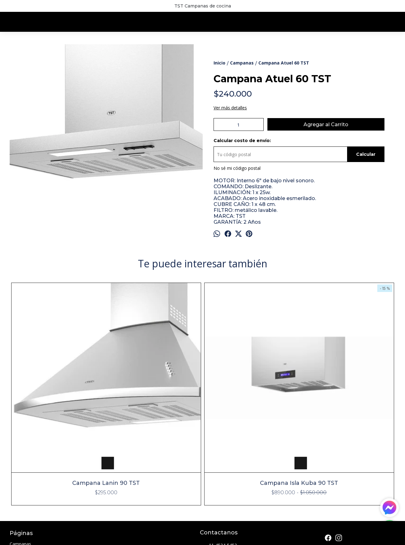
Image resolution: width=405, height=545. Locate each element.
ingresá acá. (175, 537)
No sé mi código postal (237, 168)
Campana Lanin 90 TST (58, 386)
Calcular (365, 154)
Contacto (19, 492)
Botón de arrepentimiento (205, 537)
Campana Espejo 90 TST (347, 293)
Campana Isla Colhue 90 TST (251, 293)
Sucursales (20, 485)
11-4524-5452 (218, 449)
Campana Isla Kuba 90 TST (154, 386)
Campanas (20, 447)
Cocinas (18, 455)
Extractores (21, 462)
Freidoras (19, 470)
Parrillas (18, 477)
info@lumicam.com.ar (226, 460)
